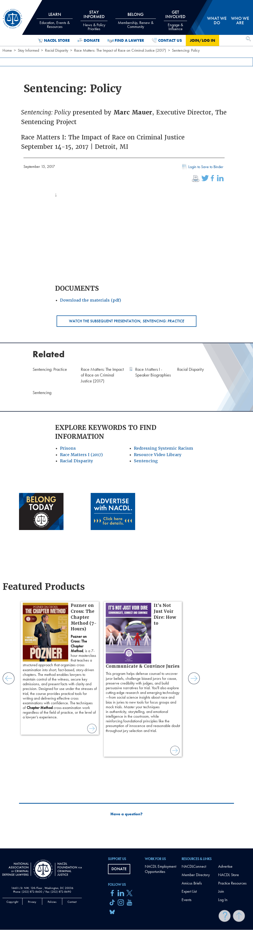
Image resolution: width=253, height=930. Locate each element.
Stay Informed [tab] (94, 20)
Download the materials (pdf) (90, 300)
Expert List (189, 891)
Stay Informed (28, 50)
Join (221, 891)
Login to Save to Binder (202, 167)
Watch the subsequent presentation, (126, 321)
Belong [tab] (135, 20)
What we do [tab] (217, 20)
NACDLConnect (194, 866)
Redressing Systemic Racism (163, 448)
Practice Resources (232, 883)
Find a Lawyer (125, 40)
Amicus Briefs (192, 883)
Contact (72, 902)
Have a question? (126, 814)
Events (186, 899)
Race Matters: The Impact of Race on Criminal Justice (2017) (120, 50)
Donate (89, 40)
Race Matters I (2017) (81, 454)
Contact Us (167, 40)
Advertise (225, 866)
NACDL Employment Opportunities (160, 869)
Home (7, 50)
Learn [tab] (55, 20)
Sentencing (146, 461)
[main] (126, 424)
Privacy (32, 902)
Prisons (68, 448)
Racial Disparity (56, 50)
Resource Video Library (157, 454)
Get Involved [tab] (175, 20)
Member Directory (196, 874)
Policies (52, 902)
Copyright (12, 902)
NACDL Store (54, 40)
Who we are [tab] (240, 20)
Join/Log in (202, 40)
